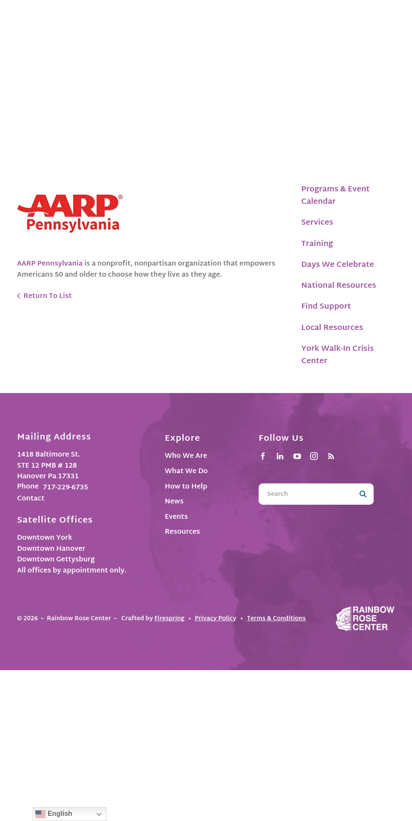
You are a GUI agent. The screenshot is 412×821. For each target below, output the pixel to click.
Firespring (169, 618)
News (174, 502)
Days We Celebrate (337, 265)
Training (317, 244)
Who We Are (186, 456)
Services (317, 223)
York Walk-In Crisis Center (337, 355)
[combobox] (305, 494)
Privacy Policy (215, 618)
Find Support (326, 307)
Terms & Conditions (276, 618)
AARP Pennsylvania (50, 264)
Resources (182, 532)
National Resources (338, 286)
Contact (30, 499)
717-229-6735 (65, 488)
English (53, 814)
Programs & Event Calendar (335, 195)
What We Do (186, 471)
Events (176, 517)
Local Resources (332, 328)
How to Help (186, 487)
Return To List (47, 296)
